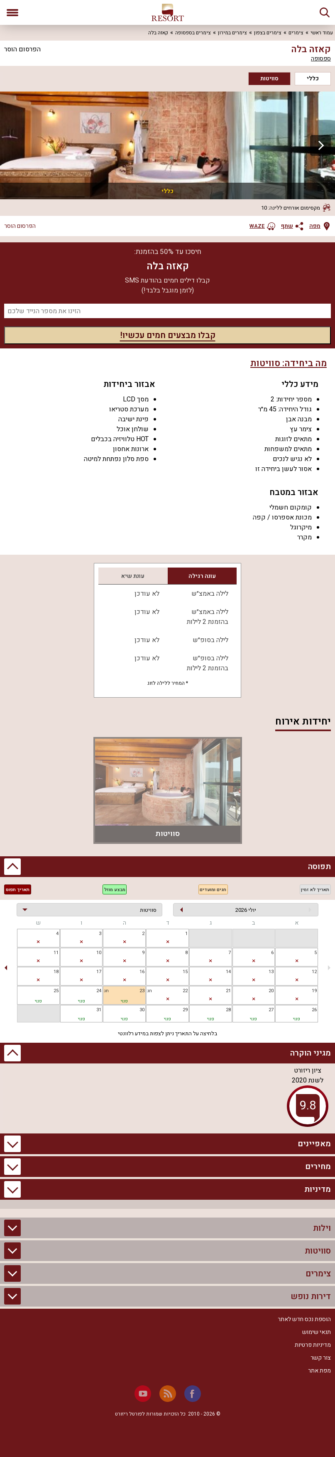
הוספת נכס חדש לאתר (304, 1319)
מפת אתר (319, 1370)
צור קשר (321, 1357)
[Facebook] (192, 1393)
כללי (313, 78)
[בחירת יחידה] (89, 910)
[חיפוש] (325, 12)
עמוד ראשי (322, 32)
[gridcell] (167, 938)
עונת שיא (132, 576)
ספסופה (321, 59)
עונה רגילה (202, 576)
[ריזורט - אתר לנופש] (168, 12)
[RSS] (167, 1393)
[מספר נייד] (167, 311)
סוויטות (269, 78)
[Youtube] (142, 1393)
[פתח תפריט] (12, 12)
